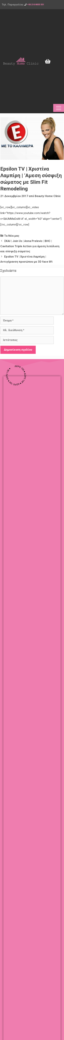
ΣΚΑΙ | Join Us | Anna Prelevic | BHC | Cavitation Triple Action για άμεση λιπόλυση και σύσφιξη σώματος (29, 246)
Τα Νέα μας (11, 235)
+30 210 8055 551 (35, 4)
